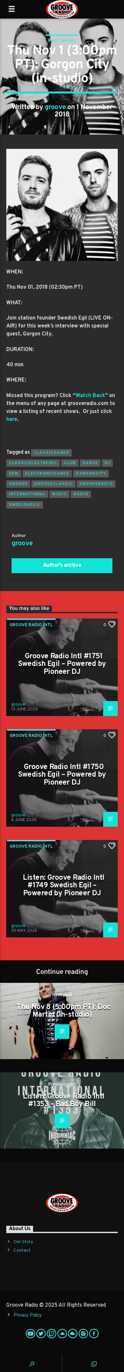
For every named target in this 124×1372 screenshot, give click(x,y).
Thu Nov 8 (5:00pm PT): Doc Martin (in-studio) (63, 1011)
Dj (107, 463)
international (27, 494)
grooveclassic (53, 484)
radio (80, 494)
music (59, 494)
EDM (14, 473)
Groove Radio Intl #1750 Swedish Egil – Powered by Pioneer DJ (62, 775)
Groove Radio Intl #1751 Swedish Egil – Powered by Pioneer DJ (62, 664)
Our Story (23, 1242)
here (11, 419)
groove (55, 107)
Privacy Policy (28, 1315)
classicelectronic (33, 463)
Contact (22, 1250)
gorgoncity (91, 473)
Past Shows (62, 41)
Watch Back (90, 395)
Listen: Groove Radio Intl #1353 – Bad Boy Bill (63, 1100)
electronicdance (47, 473)
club (70, 463)
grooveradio (96, 484)
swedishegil (24, 504)
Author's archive (62, 565)
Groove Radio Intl (31, 625)
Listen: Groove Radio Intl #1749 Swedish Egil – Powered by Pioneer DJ (63, 885)
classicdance (51, 452)
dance (90, 463)
